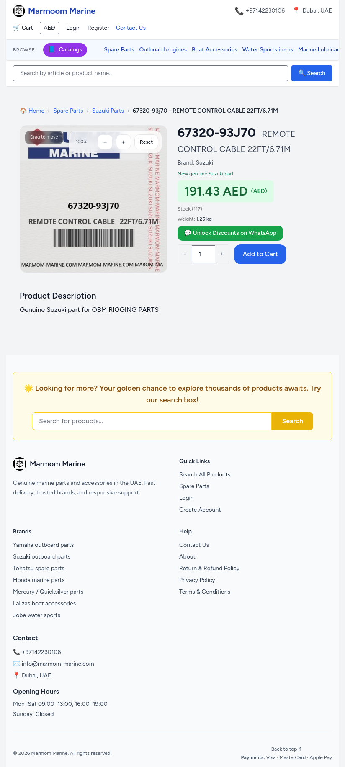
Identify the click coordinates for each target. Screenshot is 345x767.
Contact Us (131, 27)
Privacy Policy (197, 580)
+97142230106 (265, 10)
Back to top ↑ (286, 749)
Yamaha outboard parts (43, 544)
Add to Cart (260, 254)
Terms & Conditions (204, 591)
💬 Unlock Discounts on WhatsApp (230, 233)
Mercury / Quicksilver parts (48, 591)
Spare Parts (119, 49)
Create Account (200, 509)
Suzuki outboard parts (42, 556)
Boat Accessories (214, 49)
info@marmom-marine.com (58, 663)
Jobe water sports (36, 615)
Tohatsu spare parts (38, 568)
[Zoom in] (123, 141)
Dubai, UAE (36, 675)
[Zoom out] (105, 141)
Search (292, 421)
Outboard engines (163, 49)
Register (98, 27)
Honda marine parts (38, 580)
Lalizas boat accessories (44, 603)
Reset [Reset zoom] (146, 142)
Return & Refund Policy (209, 568)
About (187, 556)
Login (73, 27)
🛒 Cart (23, 27)
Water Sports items (268, 49)
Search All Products (204, 474)
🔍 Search (311, 73)
